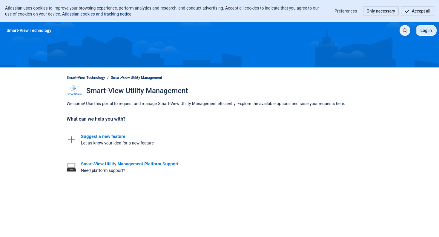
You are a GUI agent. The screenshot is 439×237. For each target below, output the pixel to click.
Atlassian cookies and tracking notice (96, 14)
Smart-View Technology (86, 78)
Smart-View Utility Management (136, 78)
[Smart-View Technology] (29, 30)
